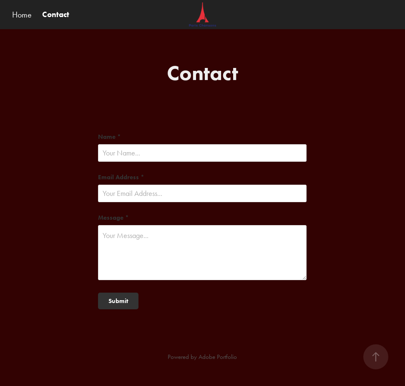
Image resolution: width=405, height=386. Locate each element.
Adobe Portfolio (218, 357)
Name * (109, 137)
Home (22, 15)
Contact (55, 14)
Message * (113, 218)
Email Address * (121, 177)
